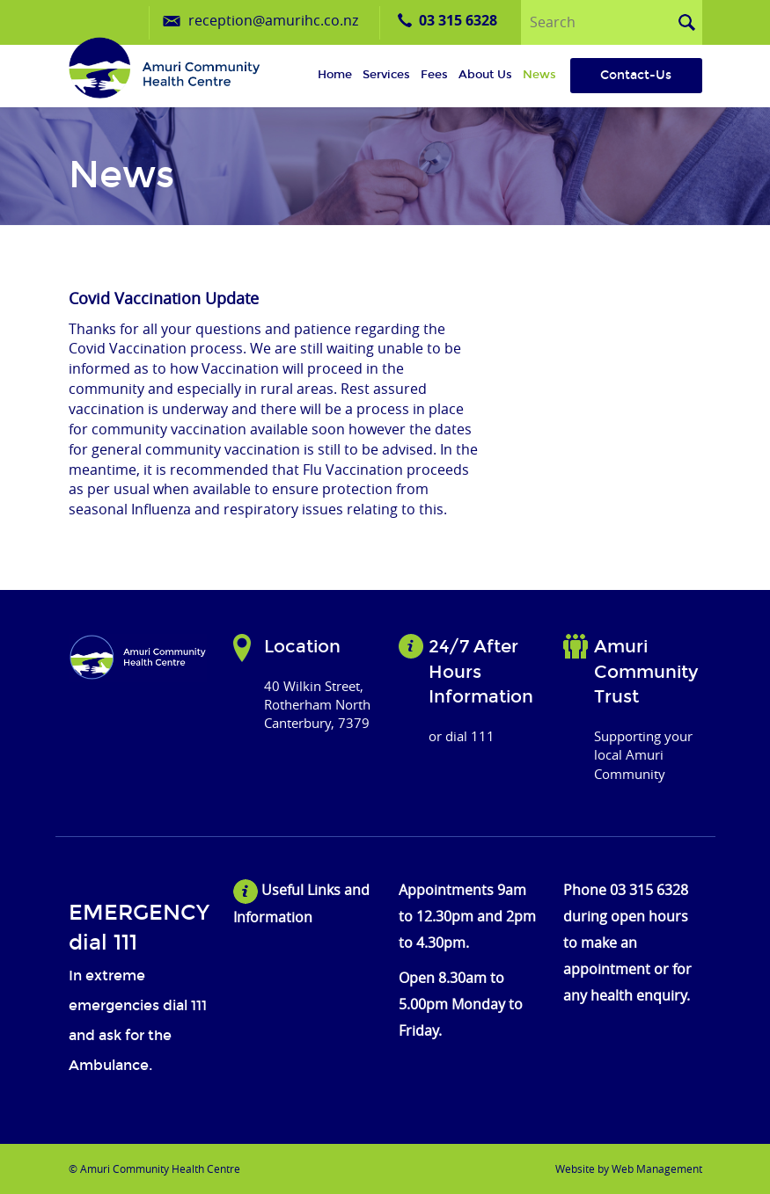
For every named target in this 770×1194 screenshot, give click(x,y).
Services (386, 75)
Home (335, 75)
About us (485, 75)
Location (302, 646)
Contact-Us (635, 75)
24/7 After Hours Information (481, 671)
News (539, 75)
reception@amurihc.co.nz (273, 20)
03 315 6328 (458, 20)
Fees (434, 75)
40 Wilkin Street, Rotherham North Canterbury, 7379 (317, 704)
